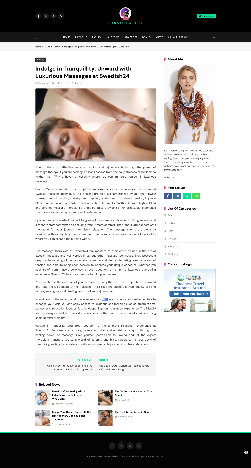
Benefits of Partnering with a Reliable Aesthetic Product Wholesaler (68, 395)
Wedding (172, 254)
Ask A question (178, 37)
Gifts (159, 37)
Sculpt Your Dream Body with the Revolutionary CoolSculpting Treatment (71, 415)
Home (66, 37)
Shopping (113, 37)
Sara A (41, 83)
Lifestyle (81, 37)
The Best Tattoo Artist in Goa (132, 412)
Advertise (131, 37)
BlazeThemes (156, 456)
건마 (57, 177)
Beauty (146, 37)
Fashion (97, 37)
